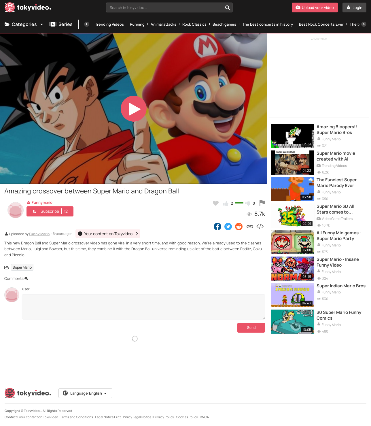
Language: (85, 393)
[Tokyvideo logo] (28, 8)
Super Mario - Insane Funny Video (338, 262)
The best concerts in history (267, 24)
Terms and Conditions (76, 417)
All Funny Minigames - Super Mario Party (339, 236)
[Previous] (86, 24)
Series (61, 24)
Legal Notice (104, 417)
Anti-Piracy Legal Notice (133, 417)
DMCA (204, 417)
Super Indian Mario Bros (341, 286)
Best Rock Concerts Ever (321, 24)
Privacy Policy (163, 417)
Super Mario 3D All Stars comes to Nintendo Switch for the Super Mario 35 (337, 209)
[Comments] (143, 307)
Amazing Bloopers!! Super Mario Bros (337, 129)
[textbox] (164, 7)
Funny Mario (39, 234)
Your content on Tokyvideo (38, 417)
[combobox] (169, 7)
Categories (24, 24)
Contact (11, 417)
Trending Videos (109, 24)
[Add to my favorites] (216, 203)
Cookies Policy (187, 417)
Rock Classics (194, 24)
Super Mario (22, 267)
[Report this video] (262, 203)
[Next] (363, 24)
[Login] (354, 7)
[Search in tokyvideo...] (227, 7)
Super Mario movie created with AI (336, 156)
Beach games (224, 24)
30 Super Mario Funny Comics (339, 315)
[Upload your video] (315, 7)
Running (137, 24)
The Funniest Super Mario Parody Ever (337, 183)
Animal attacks (163, 24)
